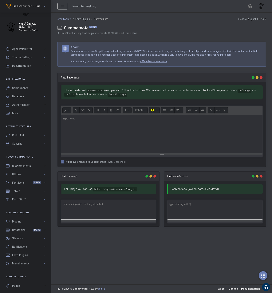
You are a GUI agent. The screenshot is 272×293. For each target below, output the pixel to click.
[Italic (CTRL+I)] (104, 110)
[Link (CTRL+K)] (189, 110)
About (221, 288)
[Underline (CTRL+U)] (111, 110)
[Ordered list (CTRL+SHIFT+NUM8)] (171, 110)
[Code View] (217, 110)
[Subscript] (89, 110)
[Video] (202, 110)
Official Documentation (153, 61)
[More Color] (158, 110)
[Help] (224, 110)
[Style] (66, 110)
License (233, 288)
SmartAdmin (64, 19)
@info (101, 288)
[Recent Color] (152, 110)
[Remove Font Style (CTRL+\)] (117, 110)
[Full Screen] (211, 110)
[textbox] (161, 134)
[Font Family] (140, 110)
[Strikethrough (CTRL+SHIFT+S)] (76, 110)
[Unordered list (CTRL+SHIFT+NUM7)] (164, 110)
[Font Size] (127, 110)
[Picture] (196, 110)
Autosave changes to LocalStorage (96, 161)
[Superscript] (82, 110)
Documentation (250, 288)
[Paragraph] (178, 110)
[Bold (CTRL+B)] (97, 110)
